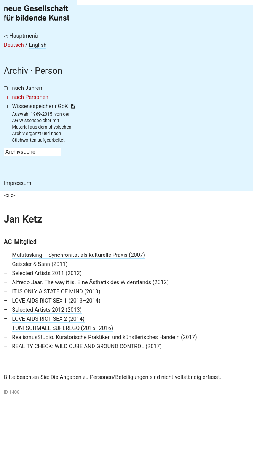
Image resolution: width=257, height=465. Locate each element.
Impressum (17, 183)
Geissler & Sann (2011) (40, 264)
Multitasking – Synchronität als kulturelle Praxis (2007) (78, 255)
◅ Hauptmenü (21, 36)
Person (48, 71)
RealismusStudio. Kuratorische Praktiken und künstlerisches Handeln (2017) (104, 337)
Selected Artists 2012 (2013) (47, 310)
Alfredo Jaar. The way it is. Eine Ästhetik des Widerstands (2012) (90, 282)
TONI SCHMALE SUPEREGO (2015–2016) (62, 328)
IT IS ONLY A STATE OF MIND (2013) (56, 291)
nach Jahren (27, 88)
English (38, 45)
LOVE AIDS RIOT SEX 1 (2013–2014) (56, 301)
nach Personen (30, 97)
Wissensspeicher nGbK (43, 106)
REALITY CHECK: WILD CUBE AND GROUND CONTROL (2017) (87, 346)
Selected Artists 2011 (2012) (47, 273)
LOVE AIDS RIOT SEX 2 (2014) (48, 319)
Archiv (16, 71)
